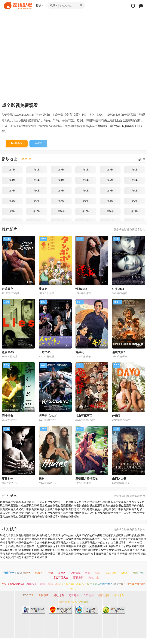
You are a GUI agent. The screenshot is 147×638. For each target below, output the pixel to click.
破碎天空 (7, 288)
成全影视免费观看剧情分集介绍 (21, 512)
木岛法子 (108, 538)
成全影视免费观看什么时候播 (56, 501)
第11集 (134, 211)
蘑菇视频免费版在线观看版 (52, 553)
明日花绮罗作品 (131, 553)
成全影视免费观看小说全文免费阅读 (58, 516)
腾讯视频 (110, 572)
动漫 (88, 572)
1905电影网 (23, 572)
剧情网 (126, 126)
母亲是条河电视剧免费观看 (45, 542)
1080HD (26, 159)
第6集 (37, 190)
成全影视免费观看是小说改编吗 (94, 509)
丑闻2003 (45, 352)
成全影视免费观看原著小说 (89, 501)
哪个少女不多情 (62, 538)
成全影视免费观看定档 (34, 505)
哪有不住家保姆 (43, 538)
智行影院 (75, 572)
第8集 (86, 201)
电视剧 (39, 572)
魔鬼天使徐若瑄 (12, 553)
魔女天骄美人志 (118, 549)
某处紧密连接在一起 (27, 546)
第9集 (135, 201)
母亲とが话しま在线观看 (75, 542)
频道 (40, 5)
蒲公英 (43, 288)
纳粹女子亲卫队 (51, 535)
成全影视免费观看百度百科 (121, 501)
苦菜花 (79, 352)
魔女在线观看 (101, 549)
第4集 (12, 180)
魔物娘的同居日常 (34, 549)
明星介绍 (138, 572)
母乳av (25, 542)
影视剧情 (78, 577)
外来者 (116, 415)
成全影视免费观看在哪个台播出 (57, 512)
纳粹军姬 (94, 535)
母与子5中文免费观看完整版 (129, 538)
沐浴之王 (97, 538)
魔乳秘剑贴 (67, 549)
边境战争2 (118, 352)
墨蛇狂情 (44, 546)
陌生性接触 (109, 546)
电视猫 (114, 126)
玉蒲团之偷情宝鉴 (86, 478)
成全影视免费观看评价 (123, 505)
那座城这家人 (108, 535)
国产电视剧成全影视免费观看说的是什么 (100, 512)
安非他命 (7, 415)
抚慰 (41, 478)
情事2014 (81, 288)
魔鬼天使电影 (29, 553)
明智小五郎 (94, 553)
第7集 (37, 201)
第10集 (36, 211)
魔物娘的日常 (52, 549)
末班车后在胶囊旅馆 (127, 546)
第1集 (12, 169)
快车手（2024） (49, 415)
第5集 (86, 180)
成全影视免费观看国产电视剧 (64, 505)
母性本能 (5, 542)
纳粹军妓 (84, 535)
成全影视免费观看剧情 (63, 509)
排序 (141, 159)
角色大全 (93, 577)
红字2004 (118, 288)
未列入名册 (119, 478)
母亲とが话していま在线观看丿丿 (109, 542)
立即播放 (16, 143)
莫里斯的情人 (81, 546)
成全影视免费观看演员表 (95, 505)
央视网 (62, 572)
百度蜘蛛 (43, 595)
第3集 (110, 169)
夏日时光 (7, 478)
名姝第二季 (27, 557)
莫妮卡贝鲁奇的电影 (62, 546)
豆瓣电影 (101, 126)
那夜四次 (121, 535)
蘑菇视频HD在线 (78, 553)
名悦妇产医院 (13, 557)
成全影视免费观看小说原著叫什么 (19, 501)
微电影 (124, 572)
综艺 (98, 572)
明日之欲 (106, 553)
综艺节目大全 (61, 577)
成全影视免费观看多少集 (35, 509)
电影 (50, 572)
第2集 (61, 169)
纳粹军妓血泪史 (69, 535)
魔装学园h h (17, 549)
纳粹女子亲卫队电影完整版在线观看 (21, 535)
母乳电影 (16, 542)
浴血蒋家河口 (83, 415)
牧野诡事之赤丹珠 (81, 538)
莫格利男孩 (96, 546)
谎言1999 (8, 352)
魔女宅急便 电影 (83, 549)
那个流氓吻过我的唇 (22, 538)
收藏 (38, 143)
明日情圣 (117, 553)
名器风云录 (40, 557)
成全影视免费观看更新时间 (21, 516)
